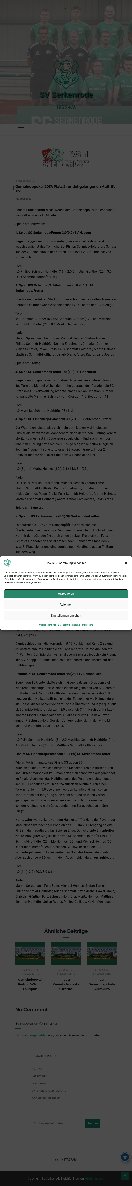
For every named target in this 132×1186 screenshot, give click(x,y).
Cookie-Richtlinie (47, 637)
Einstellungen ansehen (66, 628)
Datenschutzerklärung (69, 637)
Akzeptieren (66, 606)
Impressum (87, 637)
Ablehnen (66, 617)
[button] (126, 576)
